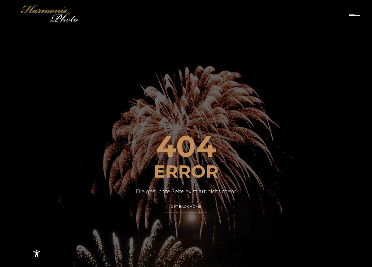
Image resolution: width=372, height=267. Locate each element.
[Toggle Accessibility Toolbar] (36, 253)
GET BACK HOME (186, 206)
